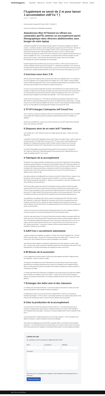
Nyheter (60, 2)
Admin (26, 18)
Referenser (85, 2)
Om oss (66, 2)
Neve (12, 394)
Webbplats (64, 346)
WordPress (23, 394)
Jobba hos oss (40, 2)
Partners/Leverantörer (75, 2)
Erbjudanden (32, 2)
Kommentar (30, 353)
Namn (29, 346)
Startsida (91, 2)
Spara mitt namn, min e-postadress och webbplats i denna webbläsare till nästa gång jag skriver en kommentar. (52, 376)
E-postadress (48, 346)
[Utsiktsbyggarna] (18, 2)
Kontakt (55, 2)
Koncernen (48, 2)
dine (42, 153)
